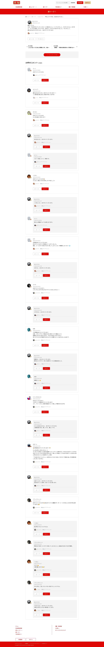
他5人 (43, 142)
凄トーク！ (45, 7)
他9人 (41, 248)
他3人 (43, 315)
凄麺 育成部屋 (72, 7)
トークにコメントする (52, 55)
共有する (41, 39)
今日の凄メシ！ (58, 7)
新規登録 (80, 2)
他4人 (43, 271)
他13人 (42, 507)
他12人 (42, 406)
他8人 (41, 183)
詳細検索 (73, 2)
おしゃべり (40, 16)
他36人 (36, 33)
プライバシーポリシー (19, 643)
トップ (28, 16)
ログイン (87, 2)
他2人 (40, 97)
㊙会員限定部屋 (19, 7)
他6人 (41, 120)
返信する (45, 80)
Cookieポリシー (44, 643)
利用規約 (26, 643)
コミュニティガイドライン (35, 643)
